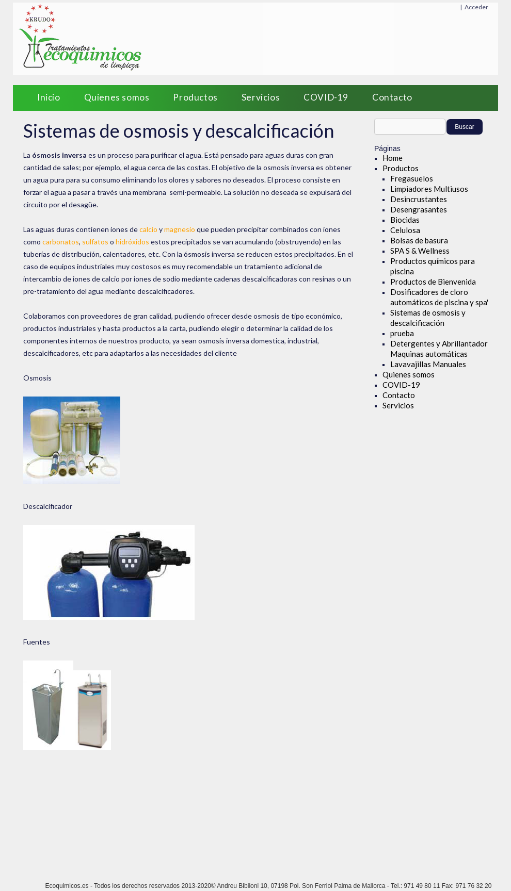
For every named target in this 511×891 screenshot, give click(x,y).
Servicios (261, 97)
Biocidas (405, 219)
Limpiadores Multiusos (429, 188)
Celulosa (405, 230)
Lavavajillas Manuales (428, 364)
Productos (195, 97)
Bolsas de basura (419, 240)
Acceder (476, 7)
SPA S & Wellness (420, 250)
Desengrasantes (418, 209)
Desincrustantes (418, 199)
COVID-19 (326, 97)
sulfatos (95, 241)
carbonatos (60, 241)
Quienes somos (117, 97)
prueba (402, 333)
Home (392, 157)
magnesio (179, 229)
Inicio (48, 97)
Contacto (392, 97)
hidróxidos (132, 241)
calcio (148, 229)
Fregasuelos (411, 178)
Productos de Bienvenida (433, 281)
